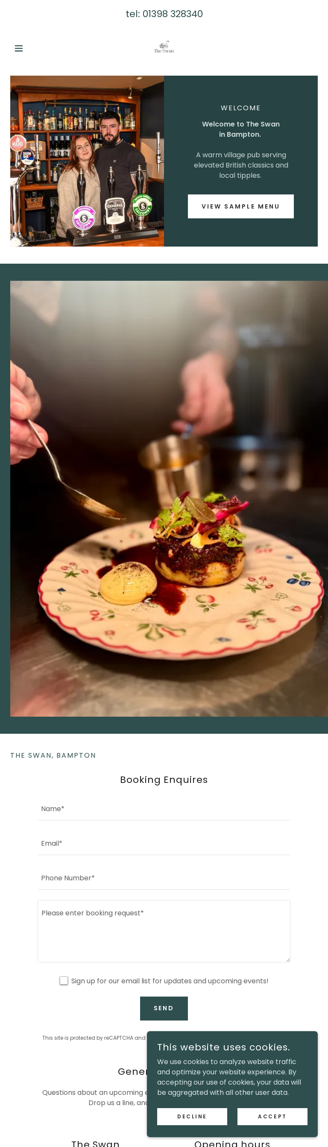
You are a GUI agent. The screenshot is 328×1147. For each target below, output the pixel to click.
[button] (33, 48)
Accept (272, 1116)
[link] (164, 48)
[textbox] (164, 808)
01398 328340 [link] (173, 14)
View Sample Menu (241, 206)
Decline (192, 1116)
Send (164, 1008)
